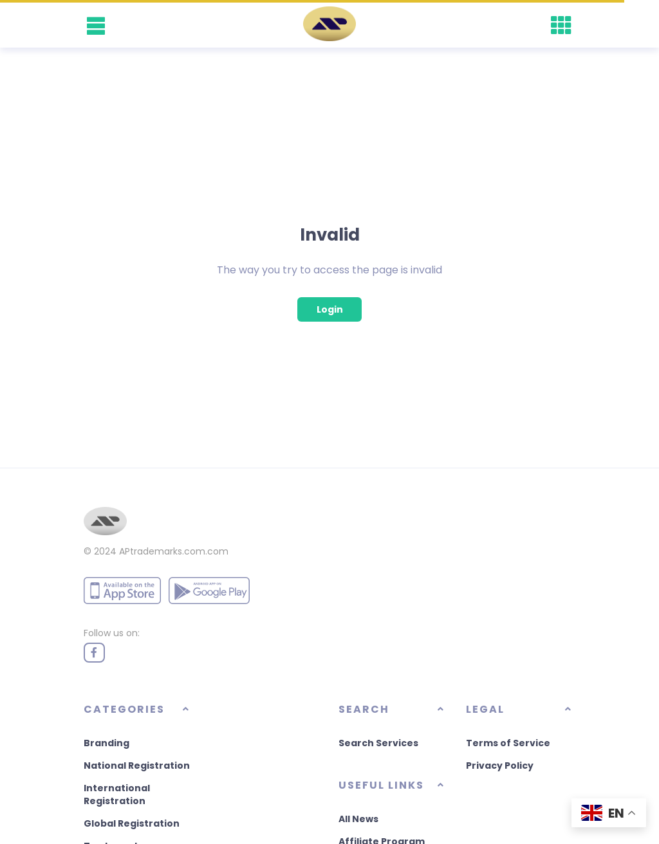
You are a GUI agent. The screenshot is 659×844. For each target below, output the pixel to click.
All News (358, 818)
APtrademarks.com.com (173, 551)
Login (330, 309)
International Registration (117, 794)
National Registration (137, 765)
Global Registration (132, 823)
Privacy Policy (500, 765)
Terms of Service (508, 743)
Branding (106, 743)
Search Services (378, 743)
